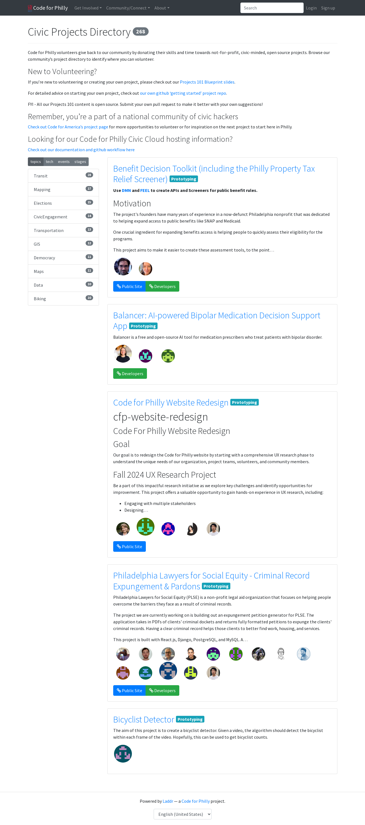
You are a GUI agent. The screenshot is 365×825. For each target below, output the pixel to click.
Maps (63, 271)
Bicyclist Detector (143, 719)
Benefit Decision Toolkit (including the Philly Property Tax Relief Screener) (214, 174)
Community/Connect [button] (126, 8)
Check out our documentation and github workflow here (81, 149)
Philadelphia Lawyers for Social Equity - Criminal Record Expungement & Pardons (211, 581)
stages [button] (80, 161)
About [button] (160, 8)
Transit (63, 175)
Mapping (63, 189)
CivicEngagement (63, 216)
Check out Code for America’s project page (68, 127)
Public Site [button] (129, 286)
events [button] (64, 161)
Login (311, 8)
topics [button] (35, 161)
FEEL (145, 190)
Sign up (328, 8)
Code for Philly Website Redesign (171, 402)
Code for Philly (48, 8)
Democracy (63, 257)
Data (63, 285)
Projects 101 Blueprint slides (207, 82)
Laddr (168, 801)
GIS (63, 244)
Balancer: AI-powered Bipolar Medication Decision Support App (216, 320)
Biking (63, 298)
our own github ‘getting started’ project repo (183, 93)
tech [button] (49, 161)
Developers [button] (162, 286)
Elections (63, 203)
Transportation (63, 230)
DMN (126, 190)
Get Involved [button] (86, 8)
